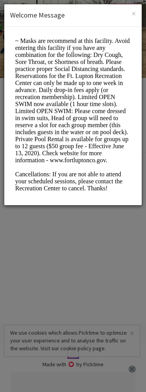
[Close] (134, 13)
